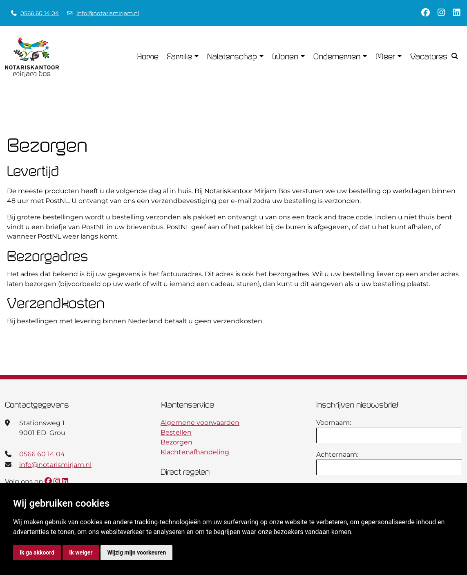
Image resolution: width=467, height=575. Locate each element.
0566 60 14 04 (39, 13)
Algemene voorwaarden (200, 422)
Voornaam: (333, 422)
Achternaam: (337, 454)
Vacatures (428, 56)
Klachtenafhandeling (195, 452)
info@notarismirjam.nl (107, 13)
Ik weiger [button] (80, 552)
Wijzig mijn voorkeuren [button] (136, 552)
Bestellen (176, 432)
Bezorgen (176, 442)
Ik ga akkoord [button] (37, 552)
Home (147, 56)
